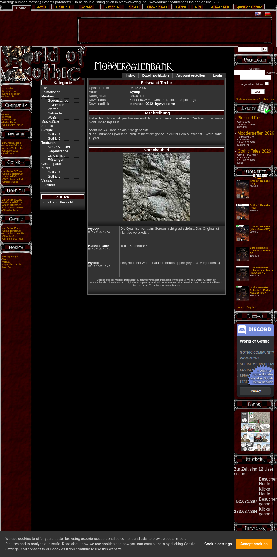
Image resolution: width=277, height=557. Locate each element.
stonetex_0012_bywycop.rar (152, 104)
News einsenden (11, 93)
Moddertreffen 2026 (256, 133)
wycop (135, 92)
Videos (46, 181)
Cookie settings (218, 545)
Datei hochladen (155, 75)
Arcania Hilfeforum (12, 145)
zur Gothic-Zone (11, 228)
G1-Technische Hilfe (13, 233)
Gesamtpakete (52, 164)
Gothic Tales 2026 (254, 151)
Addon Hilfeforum (11, 176)
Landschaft (56, 155)
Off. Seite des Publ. (12, 238)
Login (217, 75)
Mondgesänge (10, 256)
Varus (5, 259)
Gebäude (55, 113)
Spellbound (8, 153)
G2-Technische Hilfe (13, 207)
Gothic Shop (9, 119)
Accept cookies (254, 545)
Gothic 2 (54, 138)
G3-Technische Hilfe (13, 179)
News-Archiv (9, 91)
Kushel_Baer (98, 246)
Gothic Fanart (9, 122)
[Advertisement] (175, 30)
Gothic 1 (54, 134)
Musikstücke (50, 122)
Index (130, 75)
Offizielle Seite (10, 150)
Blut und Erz (249, 118)
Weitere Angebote (247, 307)
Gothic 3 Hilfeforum (12, 174)
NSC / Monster (59, 147)
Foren (5, 114)
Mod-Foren (8, 267)
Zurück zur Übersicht (57, 202)
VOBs (52, 117)
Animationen (50, 92)
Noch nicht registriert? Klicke (255, 99)
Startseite (7, 88)
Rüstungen (56, 160)
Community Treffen (12, 125)
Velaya (6, 262)
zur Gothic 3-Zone (12, 171)
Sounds (47, 126)
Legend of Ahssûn (12, 264)
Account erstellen (190, 75)
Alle (44, 88)
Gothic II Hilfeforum (12, 202)
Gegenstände (58, 100)
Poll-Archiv (8, 96)
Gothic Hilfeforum (11, 230)
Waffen (53, 109)
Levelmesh (56, 105)
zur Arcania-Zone (11, 142)
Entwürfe (48, 185)
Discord (6, 117)
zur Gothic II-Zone (12, 199)
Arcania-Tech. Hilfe (12, 148)
